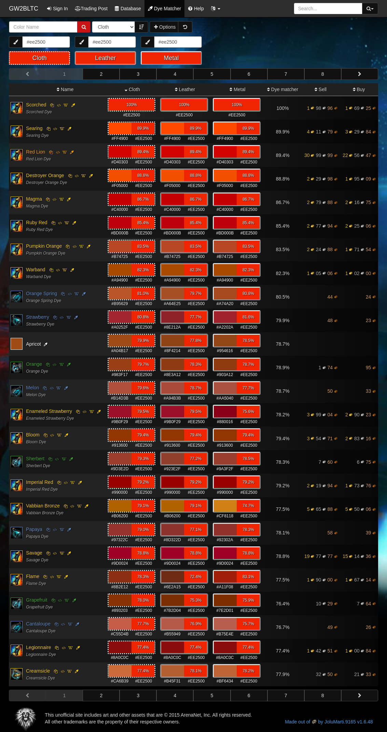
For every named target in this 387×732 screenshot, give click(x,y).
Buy (359, 89)
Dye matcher (282, 89)
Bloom (33, 434)
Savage (34, 553)
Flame (32, 576)
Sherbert (35, 458)
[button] (215, 8)
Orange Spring (41, 293)
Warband (35, 269)
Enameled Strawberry (49, 411)
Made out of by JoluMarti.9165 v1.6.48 (329, 721)
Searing (34, 128)
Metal (237, 89)
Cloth (132, 89)
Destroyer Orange (45, 175)
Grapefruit (36, 600)
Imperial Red (39, 482)
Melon (32, 387)
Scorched (36, 104)
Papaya (34, 529)
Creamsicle (38, 671)
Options (165, 27)
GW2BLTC (23, 8)
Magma (34, 199)
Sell (321, 89)
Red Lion (35, 152)
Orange (34, 364)
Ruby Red (36, 222)
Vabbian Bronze (43, 505)
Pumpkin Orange (44, 246)
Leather (185, 89)
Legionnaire (38, 647)
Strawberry (37, 317)
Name (65, 89)
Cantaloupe (38, 624)
